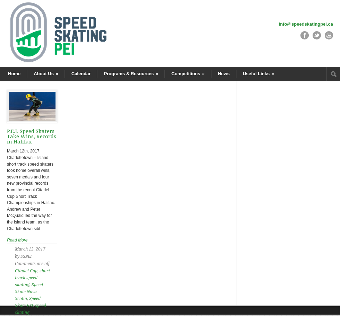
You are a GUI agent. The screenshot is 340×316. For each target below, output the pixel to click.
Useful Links (258, 73)
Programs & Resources (131, 73)
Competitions (188, 73)
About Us (46, 73)
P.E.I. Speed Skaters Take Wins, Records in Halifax (31, 136)
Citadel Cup (26, 271)
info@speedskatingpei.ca (306, 24)
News (224, 73)
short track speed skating (32, 278)
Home (14, 73)
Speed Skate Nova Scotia (29, 291)
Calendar (81, 73)
